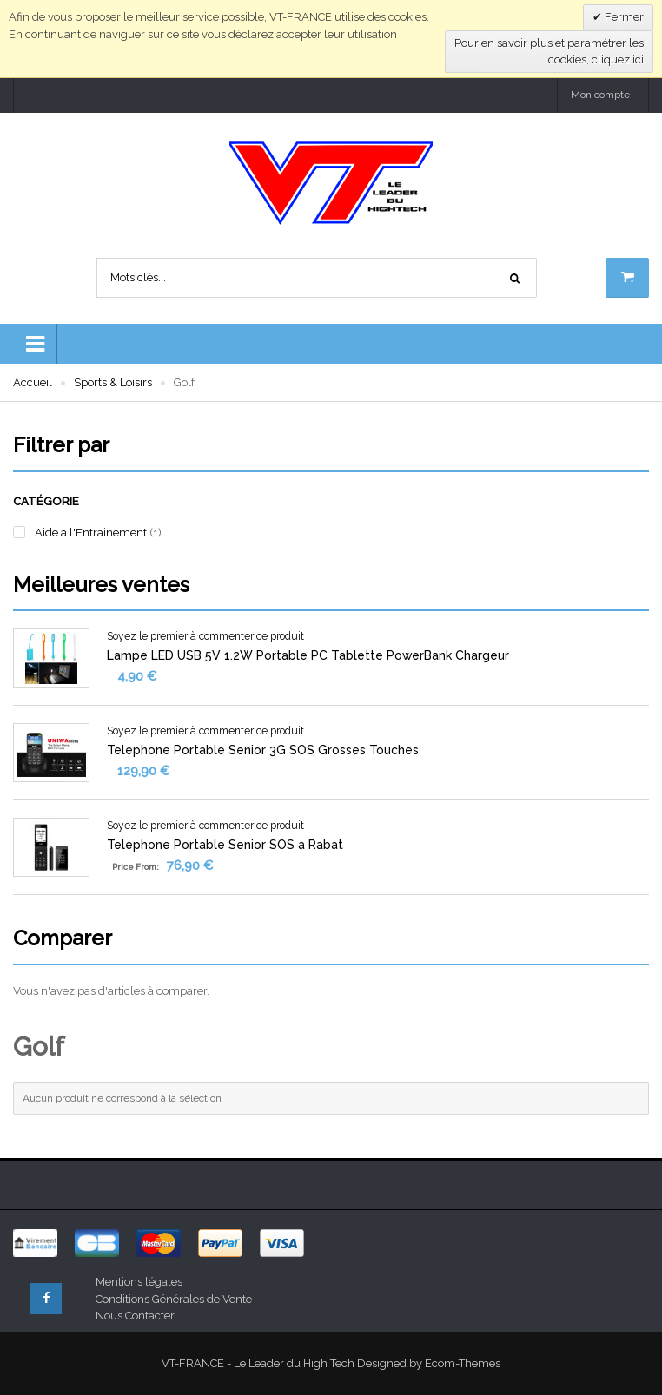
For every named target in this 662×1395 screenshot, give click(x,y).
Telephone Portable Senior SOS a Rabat (225, 845)
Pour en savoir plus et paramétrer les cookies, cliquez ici (549, 51)
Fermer (623, 16)
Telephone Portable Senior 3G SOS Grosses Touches (263, 750)
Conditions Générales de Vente (174, 1299)
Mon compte (600, 95)
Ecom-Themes (462, 1363)
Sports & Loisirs (113, 382)
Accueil (32, 382)
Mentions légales (139, 1281)
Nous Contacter (135, 1315)
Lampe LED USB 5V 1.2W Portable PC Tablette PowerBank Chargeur (308, 655)
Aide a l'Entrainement (91, 532)
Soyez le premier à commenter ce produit (205, 636)
